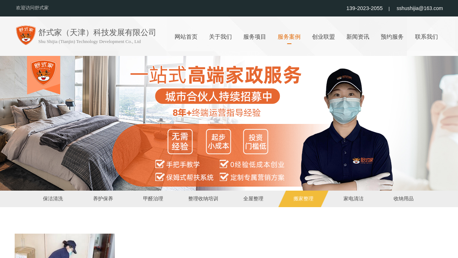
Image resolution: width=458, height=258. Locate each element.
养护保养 (103, 198)
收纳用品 (404, 198)
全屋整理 (253, 198)
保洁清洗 (53, 198)
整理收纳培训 (203, 198)
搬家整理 (303, 198)
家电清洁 (354, 198)
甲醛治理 (153, 198)
